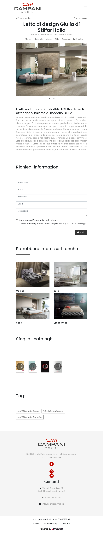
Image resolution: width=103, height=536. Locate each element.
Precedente (23, 18)
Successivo (80, 18)
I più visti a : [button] (78, 39)
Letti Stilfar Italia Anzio (53, 411)
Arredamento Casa (48, 34)
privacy (54, 220)
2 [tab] (53, 98)
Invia (81, 232)
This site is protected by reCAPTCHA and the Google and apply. (53, 224)
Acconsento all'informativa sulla (38, 220)
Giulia (69, 34)
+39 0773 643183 (53, 497)
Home (34, 34)
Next (82, 69)
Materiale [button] (38, 39)
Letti (62, 34)
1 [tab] (49, 98)
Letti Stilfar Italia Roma (28, 411)
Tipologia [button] (66, 39)
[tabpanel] (51, 69)
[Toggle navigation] (85, 7)
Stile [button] (57, 39)
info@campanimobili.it (54, 503)
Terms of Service (76, 224)
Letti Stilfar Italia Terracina (30, 417)
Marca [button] (28, 39)
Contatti (66, 523)
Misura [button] (49, 39)
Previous (21, 69)
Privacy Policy (61, 224)
